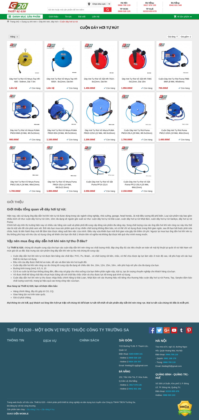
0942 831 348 (175, 5)
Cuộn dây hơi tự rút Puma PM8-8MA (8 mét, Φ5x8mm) (174, 80)
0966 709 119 (124, 5)
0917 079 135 (150, 5)
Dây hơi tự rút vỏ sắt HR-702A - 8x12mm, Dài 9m (99, 80)
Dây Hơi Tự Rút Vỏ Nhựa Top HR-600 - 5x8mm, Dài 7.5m (24, 80)
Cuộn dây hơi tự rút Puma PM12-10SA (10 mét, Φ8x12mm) (174, 131)
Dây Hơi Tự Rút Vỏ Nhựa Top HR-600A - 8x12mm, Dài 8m (62, 80)
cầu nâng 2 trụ (33, 409)
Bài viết (81, 16)
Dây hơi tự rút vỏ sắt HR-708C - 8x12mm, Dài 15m (137, 80)
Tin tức (68, 16)
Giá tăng (171, 37)
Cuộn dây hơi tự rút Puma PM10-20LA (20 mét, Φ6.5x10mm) (136, 131)
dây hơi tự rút (54, 209)
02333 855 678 (150, 11)
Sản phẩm (183, 16)
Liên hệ (95, 16)
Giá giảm (185, 37)
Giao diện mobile (18, 413)
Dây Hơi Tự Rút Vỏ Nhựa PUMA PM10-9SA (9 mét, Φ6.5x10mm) (62, 131)
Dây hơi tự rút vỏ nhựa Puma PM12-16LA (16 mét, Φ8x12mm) (24, 183)
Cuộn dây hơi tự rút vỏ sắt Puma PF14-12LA (99, 183)
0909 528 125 (124, 11)
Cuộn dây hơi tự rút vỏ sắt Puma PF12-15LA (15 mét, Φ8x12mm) (137, 185)
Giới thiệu (53, 16)
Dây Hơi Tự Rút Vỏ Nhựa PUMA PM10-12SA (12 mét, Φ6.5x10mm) (99, 131)
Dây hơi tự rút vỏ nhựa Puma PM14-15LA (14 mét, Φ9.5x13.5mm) (62, 185)
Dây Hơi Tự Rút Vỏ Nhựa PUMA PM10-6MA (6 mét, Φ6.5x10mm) (24, 131)
